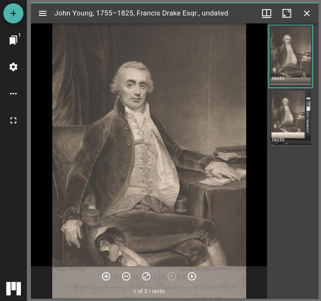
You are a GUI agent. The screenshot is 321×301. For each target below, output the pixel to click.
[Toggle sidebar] (43, 13)
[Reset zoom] (146, 276)
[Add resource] (13, 13)
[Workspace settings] (13, 67)
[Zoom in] (106, 276)
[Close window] (307, 13)
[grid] (292, 160)
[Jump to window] (13, 40)
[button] (290, 56)
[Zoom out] (126, 276)
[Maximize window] (287, 13)
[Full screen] (13, 120)
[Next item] (192, 276)
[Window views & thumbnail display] (267, 13)
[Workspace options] (13, 94)
